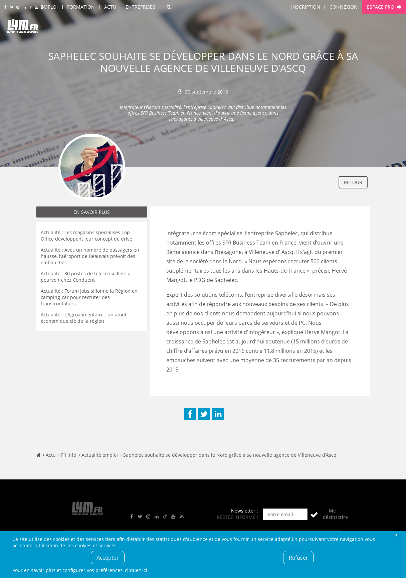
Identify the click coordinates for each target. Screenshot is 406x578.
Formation (81, 7)
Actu (110, 7)
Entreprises (140, 7)
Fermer (396, 534)
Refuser (298, 557)
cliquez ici (136, 570)
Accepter (107, 557)
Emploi (49, 7)
